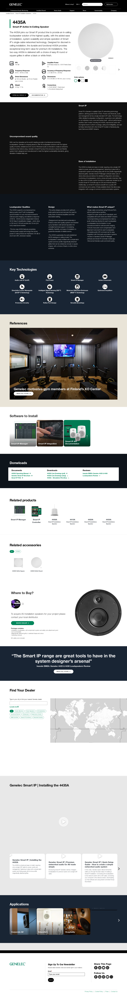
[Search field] (92, 4)
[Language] (78, 4)
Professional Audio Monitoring (19, 10)
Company (114, 10)
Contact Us (114, 991)
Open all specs (19, 95)
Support (72, 10)
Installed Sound (41, 10)
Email (50, 971)
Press (107, 991)
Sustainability (98, 10)
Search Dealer (22, 623)
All (12, 551)
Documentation (38, 95)
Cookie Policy (99, 991)
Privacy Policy (89, 991)
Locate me (14, 707)
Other (18, 551)
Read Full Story (24, 393)
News (84, 10)
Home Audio (57, 10)
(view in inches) (19, 81)
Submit (51, 980)
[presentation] (119, 69)
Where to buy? (69, 4)
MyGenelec (109, 4)
